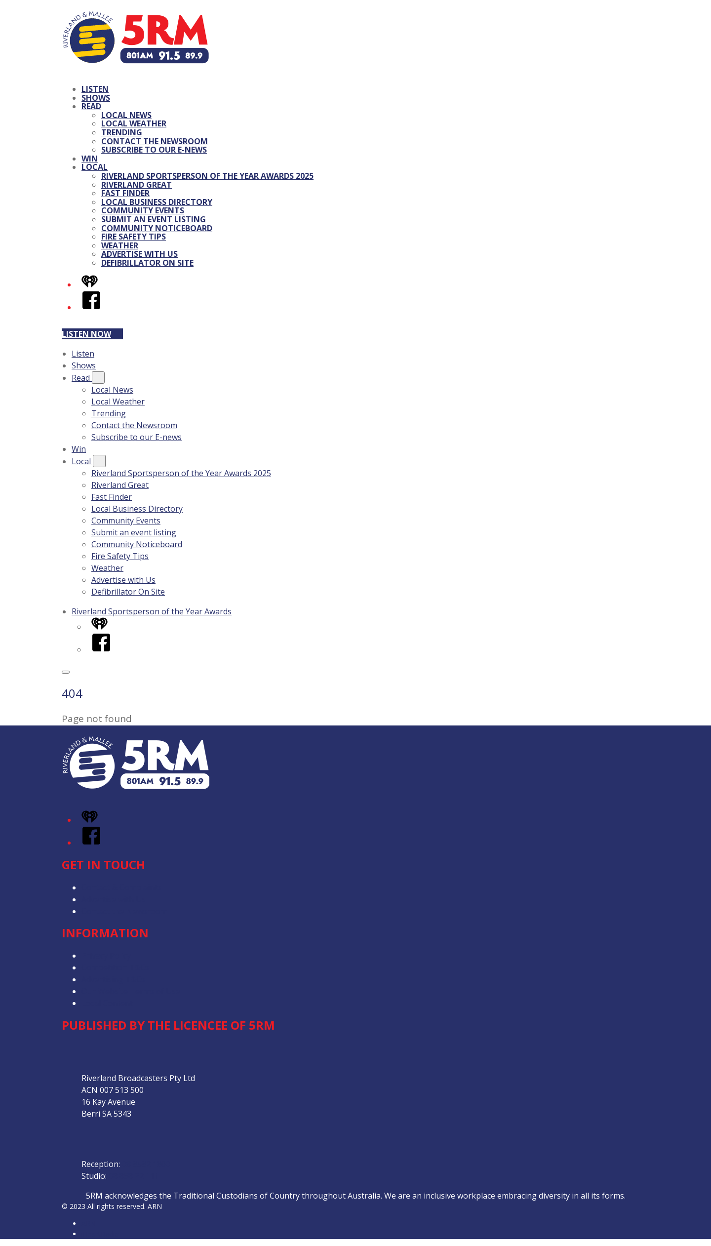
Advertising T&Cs (113, 979)
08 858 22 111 (134, 1175)
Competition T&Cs (115, 967)
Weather (119, 245)
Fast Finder (125, 193)
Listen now (92, 333)
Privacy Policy (106, 955)
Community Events (142, 210)
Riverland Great (136, 184)
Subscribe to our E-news (154, 149)
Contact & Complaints (121, 887)
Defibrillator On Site (147, 262)
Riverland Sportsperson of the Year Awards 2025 (207, 175)
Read (91, 106)
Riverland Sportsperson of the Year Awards (152, 611)
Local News (126, 115)
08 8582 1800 (146, 1164)
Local (94, 166)
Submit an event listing (153, 219)
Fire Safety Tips (133, 236)
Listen (95, 88)
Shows (95, 97)
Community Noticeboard (156, 228)
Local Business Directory (156, 202)
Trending (121, 132)
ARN (88, 1223)
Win (89, 158)
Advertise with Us (139, 253)
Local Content (107, 1003)
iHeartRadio (100, 1234)
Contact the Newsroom (154, 141)
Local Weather (133, 123)
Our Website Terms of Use (130, 991)
